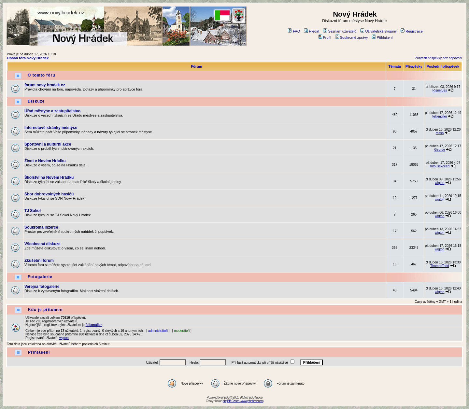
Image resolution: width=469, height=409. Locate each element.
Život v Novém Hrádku (45, 161)
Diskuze (36, 101)
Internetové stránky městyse (50, 127)
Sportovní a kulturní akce (47, 144)
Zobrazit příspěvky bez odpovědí (438, 58)
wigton (440, 183)
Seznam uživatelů (339, 31)
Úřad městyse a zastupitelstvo (52, 111)
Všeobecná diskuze (42, 244)
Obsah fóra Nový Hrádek (28, 58)
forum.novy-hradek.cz (44, 85)
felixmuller (439, 116)
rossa (440, 133)
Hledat (311, 31)
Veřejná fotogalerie (41, 286)
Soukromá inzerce (41, 227)
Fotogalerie (40, 277)
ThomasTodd (439, 266)
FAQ (294, 31)
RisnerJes (440, 90)
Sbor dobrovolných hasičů (49, 194)
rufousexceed (439, 166)
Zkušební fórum (39, 260)
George (439, 149)
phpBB (225, 397)
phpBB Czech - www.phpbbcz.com (243, 401)
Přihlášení (382, 37)
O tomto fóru (41, 75)
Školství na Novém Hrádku (49, 177)
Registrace (412, 31)
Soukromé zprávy (351, 37)
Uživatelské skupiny (378, 31)
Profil (324, 37)
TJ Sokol (32, 210)
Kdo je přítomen (45, 309)
